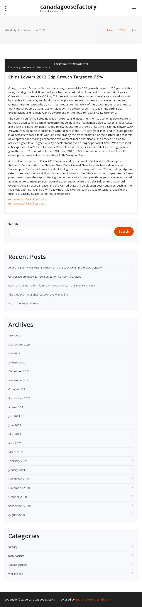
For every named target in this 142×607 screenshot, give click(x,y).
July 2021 (14, 416)
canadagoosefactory (68, 8)
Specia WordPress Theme (93, 599)
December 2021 (19, 371)
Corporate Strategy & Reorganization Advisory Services (44, 276)
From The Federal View (23, 303)
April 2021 (15, 443)
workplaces (45, 67)
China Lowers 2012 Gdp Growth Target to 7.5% (55, 77)
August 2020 (16, 515)
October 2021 (17, 389)
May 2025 (14, 335)
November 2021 (19, 380)
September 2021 (19, 398)
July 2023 (14, 353)
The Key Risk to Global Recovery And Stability (38, 294)
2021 (123, 30)
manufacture (16, 556)
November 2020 (19, 488)
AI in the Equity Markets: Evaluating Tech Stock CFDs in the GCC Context (55, 267)
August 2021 (16, 407)
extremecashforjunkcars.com (71, 63)
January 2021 (16, 470)
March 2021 (16, 452)
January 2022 (16, 362)
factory (13, 547)
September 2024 (19, 344)
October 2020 (17, 497)
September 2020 (19, 506)
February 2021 (18, 461)
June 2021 (14, 425)
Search (13, 224)
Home (111, 30)
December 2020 (19, 479)
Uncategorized (18, 564)
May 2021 (14, 434)
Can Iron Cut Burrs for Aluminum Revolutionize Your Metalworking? (51, 285)
